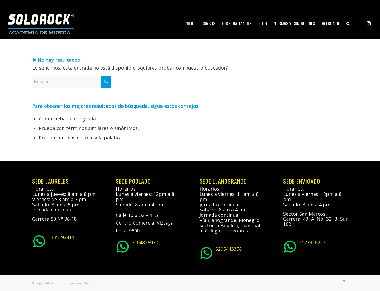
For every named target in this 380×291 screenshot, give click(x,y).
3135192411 (53, 241)
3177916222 (304, 246)
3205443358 (221, 252)
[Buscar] (348, 23)
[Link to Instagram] (368, 23)
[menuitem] (189, 23)
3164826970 (137, 246)
